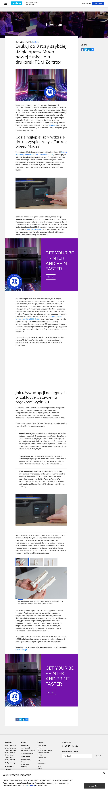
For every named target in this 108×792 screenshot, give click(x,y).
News (39, 766)
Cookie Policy (30, 786)
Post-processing (10, 763)
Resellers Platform (43, 752)
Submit (98, 756)
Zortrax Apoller (9, 766)
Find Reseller (86, 3)
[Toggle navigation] (7, 3)
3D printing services (27, 753)
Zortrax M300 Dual (46, 155)
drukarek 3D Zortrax (34, 230)
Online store (24, 745)
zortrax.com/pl (21, 650)
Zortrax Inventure (10, 752)
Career (40, 748)
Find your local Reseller (28, 750)
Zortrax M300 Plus (31, 155)
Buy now (50, 277)
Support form (25, 764)
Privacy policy (42, 757)
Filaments (8, 769)
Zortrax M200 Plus (10, 750)
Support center (25, 756)
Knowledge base (26, 759)
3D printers (8, 742)
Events (40, 768)
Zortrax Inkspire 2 (10, 757)
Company (40, 742)
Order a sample (25, 748)
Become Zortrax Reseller (45, 750)
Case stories (41, 764)
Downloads (53, 125)
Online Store (98, 4)
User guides (24, 762)
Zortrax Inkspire (9, 755)
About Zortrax (42, 745)
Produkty (35, 42)
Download (24, 766)
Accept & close (94, 786)
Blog (39, 760)
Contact (40, 755)
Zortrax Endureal (10, 759)
